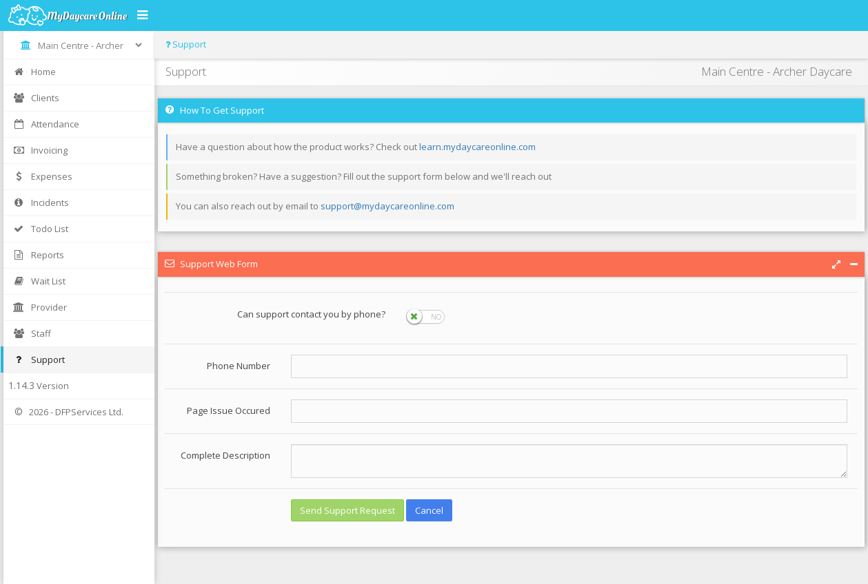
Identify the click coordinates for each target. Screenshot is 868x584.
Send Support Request (347, 510)
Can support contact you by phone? (311, 314)
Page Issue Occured (228, 410)
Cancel (429, 510)
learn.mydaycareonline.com (477, 146)
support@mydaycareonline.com (387, 206)
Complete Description (225, 455)
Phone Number (238, 365)
